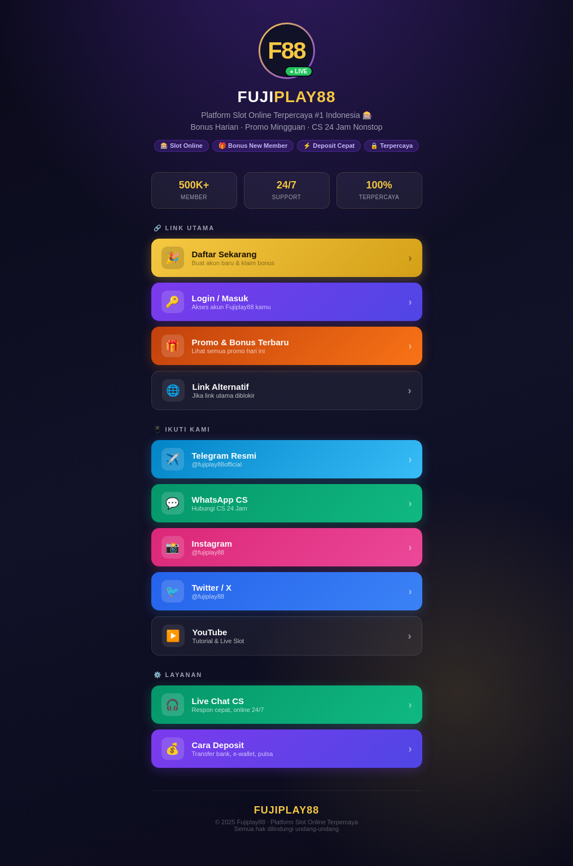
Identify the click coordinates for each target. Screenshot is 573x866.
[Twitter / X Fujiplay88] (286, 591)
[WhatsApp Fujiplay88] (286, 503)
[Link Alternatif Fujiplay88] (286, 390)
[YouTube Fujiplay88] (286, 636)
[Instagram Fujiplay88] (286, 547)
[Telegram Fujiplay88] (286, 459)
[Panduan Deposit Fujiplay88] (286, 748)
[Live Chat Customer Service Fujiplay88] (286, 704)
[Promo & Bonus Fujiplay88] (286, 346)
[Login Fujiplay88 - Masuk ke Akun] (286, 302)
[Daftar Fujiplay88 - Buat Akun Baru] (286, 258)
